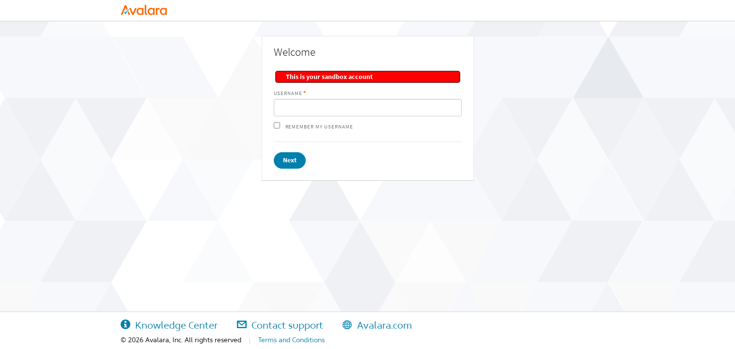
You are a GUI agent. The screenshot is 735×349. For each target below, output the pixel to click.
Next (290, 160)
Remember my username (319, 126)
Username (288, 93)
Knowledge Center (169, 325)
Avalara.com (377, 325)
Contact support (280, 325)
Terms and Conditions (291, 339)
